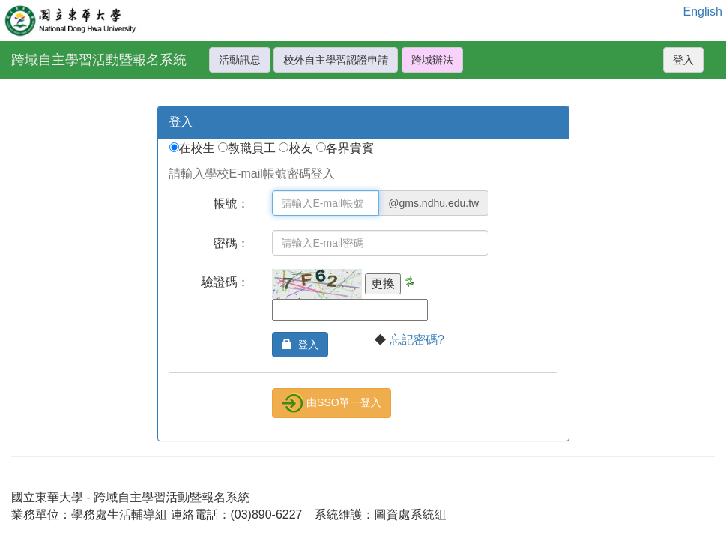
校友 (301, 148)
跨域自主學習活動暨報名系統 (99, 59)
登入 (683, 60)
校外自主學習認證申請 (335, 60)
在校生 (198, 148)
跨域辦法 (432, 60)
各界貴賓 (350, 148)
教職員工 (253, 148)
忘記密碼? (417, 339)
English (702, 11)
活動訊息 (240, 60)
